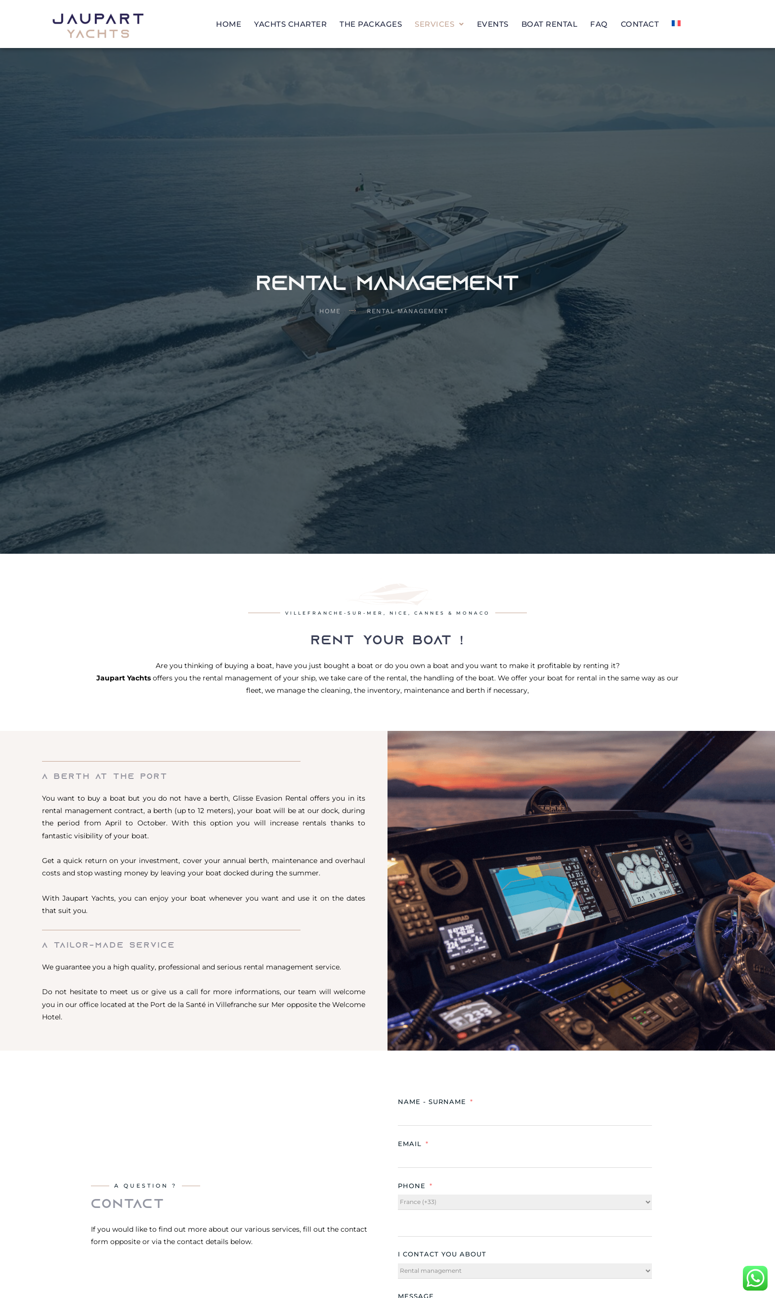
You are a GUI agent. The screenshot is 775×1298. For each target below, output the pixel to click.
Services (439, 24)
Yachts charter (290, 24)
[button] (439, 24)
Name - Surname (432, 1102)
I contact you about (442, 1254)
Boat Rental (549, 24)
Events (493, 24)
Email (410, 1144)
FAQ (599, 24)
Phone (412, 1186)
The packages (371, 24)
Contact (640, 24)
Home (228, 24)
